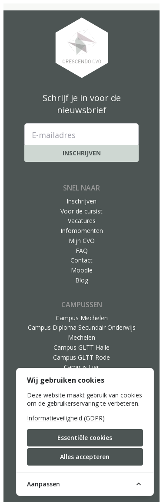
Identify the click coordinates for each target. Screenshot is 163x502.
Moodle (82, 270)
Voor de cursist (81, 211)
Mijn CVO (82, 240)
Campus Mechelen (82, 318)
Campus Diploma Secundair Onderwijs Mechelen (82, 332)
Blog (81, 280)
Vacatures (82, 221)
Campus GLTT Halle (81, 347)
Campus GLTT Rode (81, 357)
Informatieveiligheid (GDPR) (66, 418)
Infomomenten (81, 230)
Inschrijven (82, 153)
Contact (81, 260)
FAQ (82, 250)
